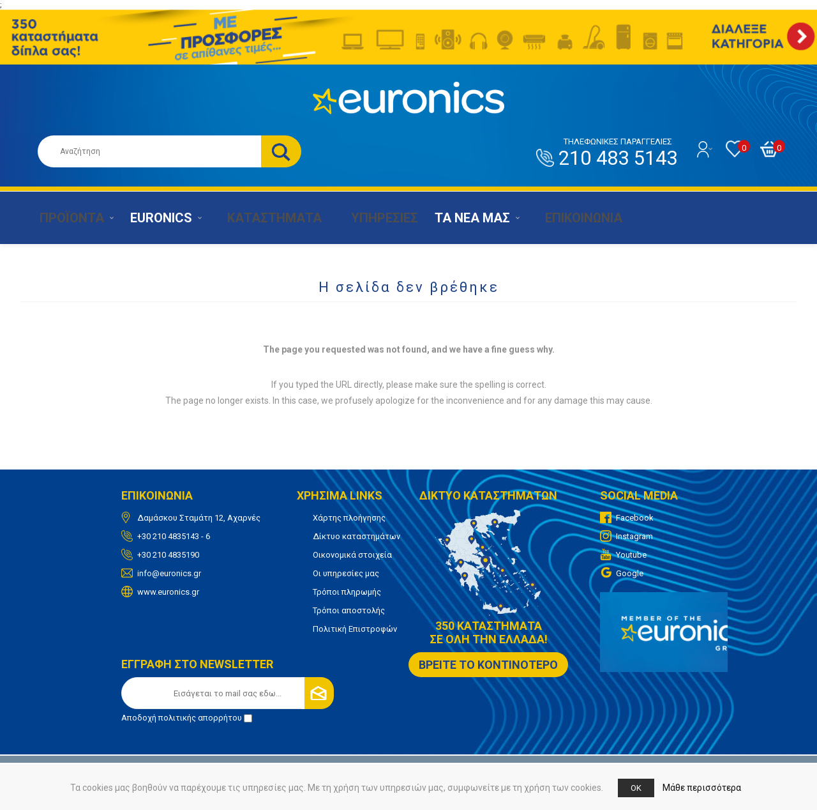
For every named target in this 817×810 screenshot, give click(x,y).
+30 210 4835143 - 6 (173, 536)
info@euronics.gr (169, 573)
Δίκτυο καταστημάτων (356, 536)
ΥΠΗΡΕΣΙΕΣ (370, 217)
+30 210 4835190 (168, 555)
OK (636, 788)
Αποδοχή (186, 717)
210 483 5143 (617, 153)
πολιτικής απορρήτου (200, 717)
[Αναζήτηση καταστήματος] (149, 151)
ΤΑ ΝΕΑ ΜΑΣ (460, 217)
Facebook (635, 518)
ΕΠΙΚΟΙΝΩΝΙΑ (565, 217)
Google (629, 573)
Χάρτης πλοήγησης (349, 518)
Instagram (634, 536)
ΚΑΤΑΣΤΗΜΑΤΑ (264, 217)
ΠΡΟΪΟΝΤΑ (65, 217)
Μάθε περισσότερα (702, 788)
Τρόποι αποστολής (349, 610)
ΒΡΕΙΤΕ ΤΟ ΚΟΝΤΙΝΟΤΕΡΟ (488, 664)
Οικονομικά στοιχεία (352, 555)
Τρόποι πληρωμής (347, 592)
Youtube (631, 555)
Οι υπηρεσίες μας (346, 573)
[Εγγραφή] (227, 693)
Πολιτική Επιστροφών (355, 629)
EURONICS (157, 217)
